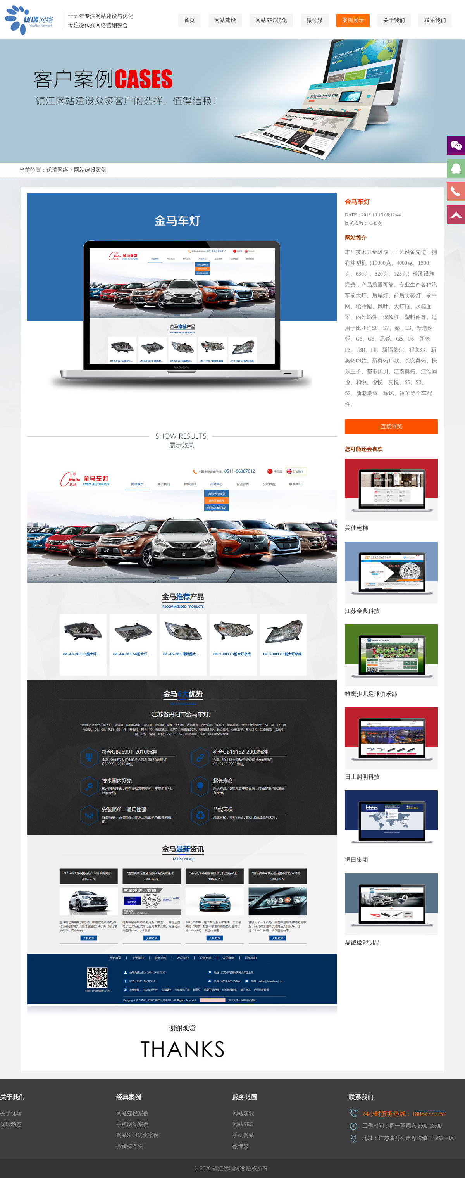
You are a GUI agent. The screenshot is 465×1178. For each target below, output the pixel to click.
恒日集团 (356, 860)
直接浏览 (391, 426)
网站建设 (225, 20)
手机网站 (243, 1135)
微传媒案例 (129, 1146)
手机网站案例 (132, 1124)
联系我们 (435, 20)
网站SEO (242, 1124)
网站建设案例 (90, 170)
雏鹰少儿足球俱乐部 (371, 694)
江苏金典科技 (362, 611)
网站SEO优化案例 (137, 1135)
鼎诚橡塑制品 (362, 943)
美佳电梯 (356, 528)
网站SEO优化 (271, 20)
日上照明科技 (362, 777)
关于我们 (394, 20)
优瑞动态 (11, 1124)
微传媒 (315, 20)
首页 (189, 20)
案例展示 (353, 20)
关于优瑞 (11, 1113)
